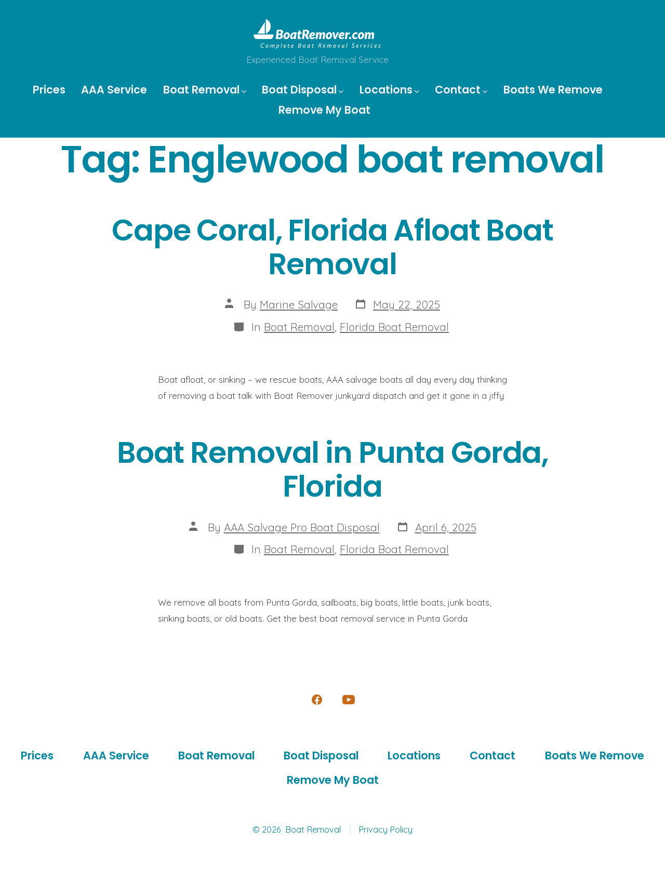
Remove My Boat (324, 109)
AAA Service (114, 89)
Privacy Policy (385, 829)
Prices (49, 89)
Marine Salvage (299, 304)
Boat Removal (204, 89)
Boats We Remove (553, 89)
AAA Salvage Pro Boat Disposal (302, 527)
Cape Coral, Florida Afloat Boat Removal (332, 247)
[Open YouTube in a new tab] (348, 699)
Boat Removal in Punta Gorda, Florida (332, 469)
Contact (461, 89)
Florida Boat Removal (394, 326)
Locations (389, 89)
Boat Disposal (302, 89)
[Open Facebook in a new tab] (316, 699)
